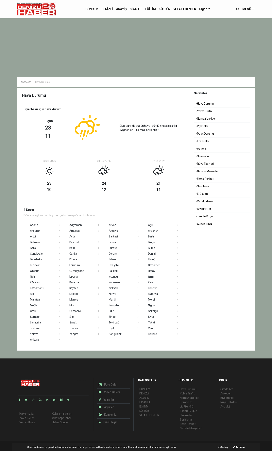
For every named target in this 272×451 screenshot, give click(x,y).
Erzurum (74, 265)
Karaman (114, 282)
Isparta (73, 276)
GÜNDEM (91, 9)
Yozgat (73, 334)
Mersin (152, 299)
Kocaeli (73, 293)
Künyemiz (108, 414)
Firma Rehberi (205, 178)
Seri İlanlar (203, 186)
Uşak (112, 328)
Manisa (73, 299)
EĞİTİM (150, 9)
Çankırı (73, 253)
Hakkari (113, 270)
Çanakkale (36, 253)
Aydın (72, 236)
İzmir (151, 276)
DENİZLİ (107, 9)
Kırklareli (153, 334)
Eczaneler (202, 141)
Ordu (33, 311)
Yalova (34, 334)
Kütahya (153, 293)
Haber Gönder (60, 422)
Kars (150, 282)
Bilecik (112, 242)
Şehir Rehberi (188, 423)
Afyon (112, 225)
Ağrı (150, 225)
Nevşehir (114, 305)
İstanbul (113, 276)
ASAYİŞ (121, 9)
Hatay (151, 270)
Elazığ (151, 259)
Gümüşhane (76, 270)
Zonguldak (115, 334)
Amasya (74, 230)
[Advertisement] (136, 47)
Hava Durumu (42, 81)
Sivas (151, 316)
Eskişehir (114, 265)
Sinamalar (203, 156)
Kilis (32, 293)
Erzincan (35, 265)
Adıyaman (75, 225)
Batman (35, 242)
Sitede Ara (226, 389)
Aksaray (35, 230)
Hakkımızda (26, 413)
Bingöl (152, 242)
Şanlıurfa (35, 322)
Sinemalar (186, 415)
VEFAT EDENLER (184, 9)
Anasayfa (26, 81)
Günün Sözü (204, 223)
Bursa (151, 248)
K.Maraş (35, 282)
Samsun (35, 316)
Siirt (71, 316)
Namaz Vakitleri (206, 118)
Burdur (113, 248)
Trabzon (35, 328)
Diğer (203, 9)
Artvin (33, 236)
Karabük (74, 282)
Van (150, 328)
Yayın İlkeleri (26, 418)
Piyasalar (202, 126)
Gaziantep (154, 265)
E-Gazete (202, 193)
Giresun (34, 270)
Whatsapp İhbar (61, 418)
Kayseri (73, 288)
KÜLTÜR (164, 9)
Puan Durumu (205, 133)
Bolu (72, 248)
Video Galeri (109, 392)
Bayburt (74, 242)
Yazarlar (106, 399)
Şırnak (73, 322)
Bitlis (33, 248)
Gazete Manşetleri (207, 171)
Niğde (151, 305)
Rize (111, 311)
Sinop (112, 316)
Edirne (112, 259)
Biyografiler (203, 208)
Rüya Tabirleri (205, 163)
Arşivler (106, 407)
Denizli (152, 253)
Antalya (113, 230)
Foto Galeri (108, 384)
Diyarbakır (36, 259)
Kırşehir (152, 288)
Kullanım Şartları (62, 413)
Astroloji (201, 148)
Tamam (238, 447)
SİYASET (136, 9)
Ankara (34, 339)
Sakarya (153, 311)
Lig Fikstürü (187, 406)
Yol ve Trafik (204, 111)
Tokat (151, 322)
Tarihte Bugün (205, 216)
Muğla (34, 305)
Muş (72, 305)
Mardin (113, 299)
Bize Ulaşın (108, 422)
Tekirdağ (114, 322)
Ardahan (153, 230)
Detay (223, 447)
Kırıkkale (114, 288)
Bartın (151, 236)
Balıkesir (114, 236)
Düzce (73, 259)
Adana (34, 225)
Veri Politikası (27, 422)
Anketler (225, 393)
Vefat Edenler (205, 201)
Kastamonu (37, 288)
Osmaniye (75, 311)
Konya (112, 293)
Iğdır (32, 276)
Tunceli (73, 328)
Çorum (113, 253)
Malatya (35, 299)
